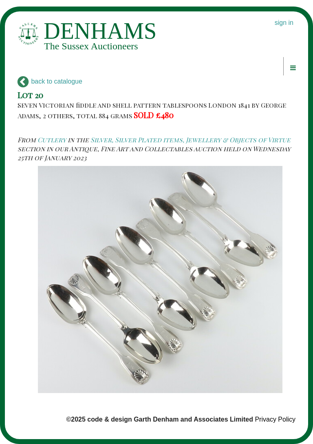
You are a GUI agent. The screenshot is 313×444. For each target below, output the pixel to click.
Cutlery (51, 139)
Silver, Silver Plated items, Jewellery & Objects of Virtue (190, 139)
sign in (284, 22)
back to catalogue (50, 81)
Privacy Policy (275, 419)
